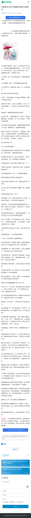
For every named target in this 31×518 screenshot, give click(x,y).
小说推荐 (3, 13)
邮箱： (5, 495)
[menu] (28, 2)
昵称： (5, 491)
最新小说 (19, 13)
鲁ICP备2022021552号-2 (21, 515)
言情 (5, 444)
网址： (5, 499)
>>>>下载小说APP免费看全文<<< (15, 430)
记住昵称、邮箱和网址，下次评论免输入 (13, 502)
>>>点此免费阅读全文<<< (15, 18)
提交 (15, 506)
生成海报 (5, 455)
